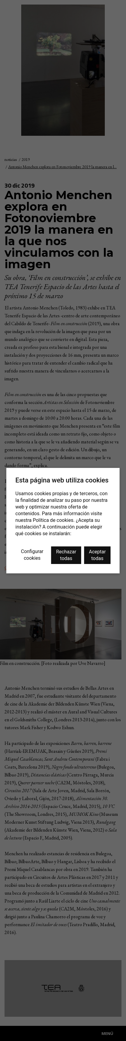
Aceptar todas (97, 555)
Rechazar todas (66, 555)
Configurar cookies (32, 555)
